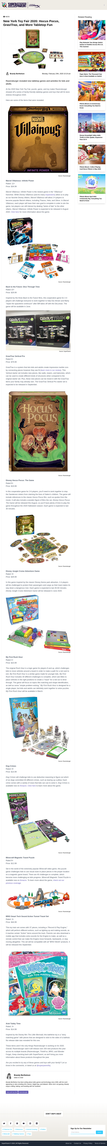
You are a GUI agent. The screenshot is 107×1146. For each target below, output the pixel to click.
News (7, 16)
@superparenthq (43, 1065)
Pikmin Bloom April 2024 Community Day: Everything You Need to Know (91, 198)
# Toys (29, 1134)
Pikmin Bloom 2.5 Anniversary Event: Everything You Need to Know (90, 106)
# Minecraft (5, 1134)
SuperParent (6, 1143)
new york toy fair (12, 1092)
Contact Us (77, 1143)
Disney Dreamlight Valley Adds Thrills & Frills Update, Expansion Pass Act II (91, 137)
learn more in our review (51, 370)
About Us (69, 1143)
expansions (50, 195)
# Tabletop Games (18, 1134)
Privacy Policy (87, 1143)
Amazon (23, 786)
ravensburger (23, 1092)
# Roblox (43, 1129)
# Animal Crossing (31, 1129)
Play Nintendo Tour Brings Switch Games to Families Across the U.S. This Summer (91, 44)
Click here (15, 212)
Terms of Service (100, 1143)
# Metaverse (19, 1129)
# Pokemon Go (7, 1129)
